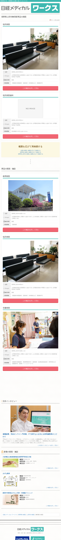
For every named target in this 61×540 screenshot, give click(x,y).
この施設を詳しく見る (31, 88)
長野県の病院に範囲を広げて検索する (30, 152)
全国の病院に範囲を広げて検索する (31, 150)
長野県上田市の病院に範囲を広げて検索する (30, 154)
